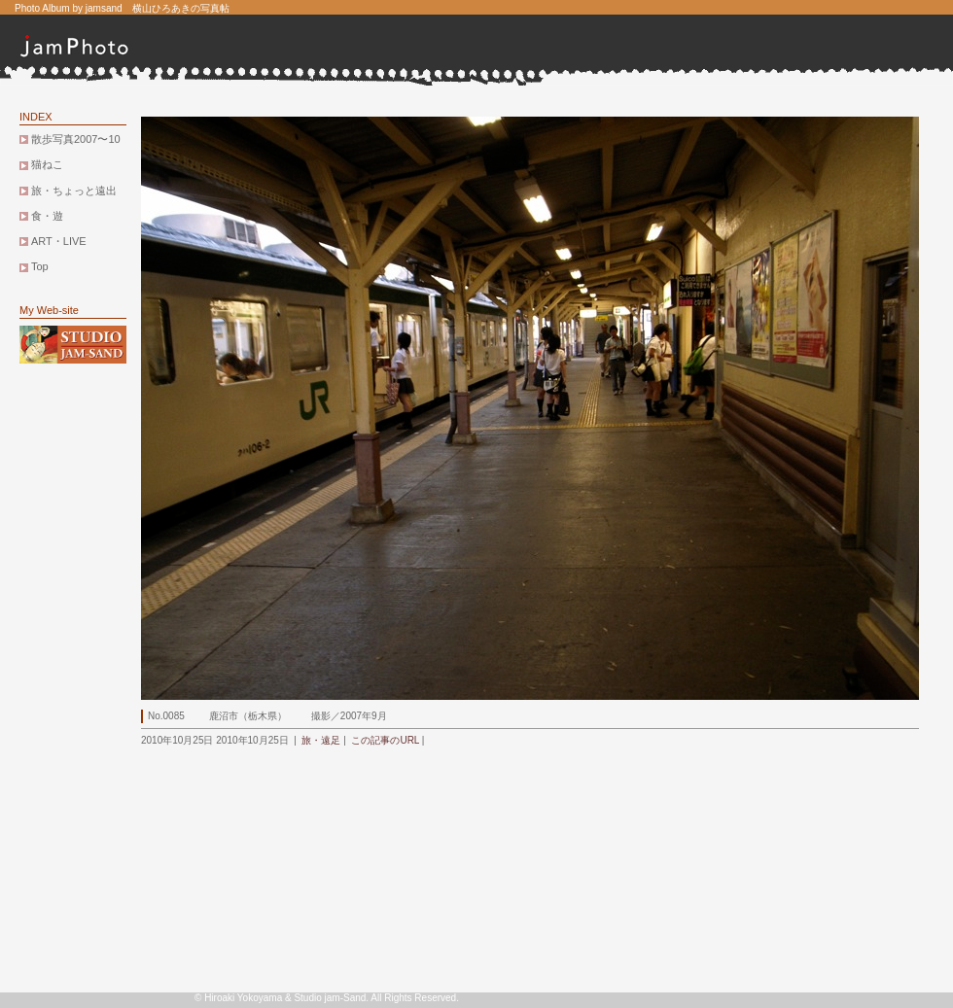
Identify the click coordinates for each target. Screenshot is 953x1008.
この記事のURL (385, 740)
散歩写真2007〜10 (76, 139)
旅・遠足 (320, 740)
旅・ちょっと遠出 (74, 190)
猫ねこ (47, 164)
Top (40, 266)
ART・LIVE (59, 241)
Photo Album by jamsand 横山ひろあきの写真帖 (122, 8)
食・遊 (47, 216)
